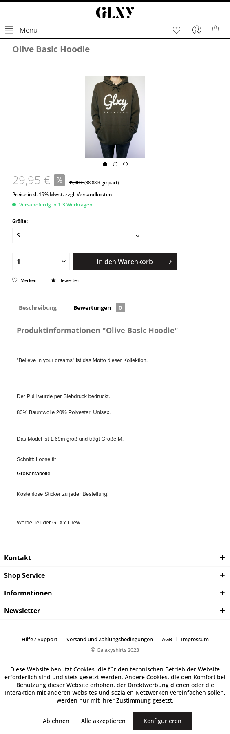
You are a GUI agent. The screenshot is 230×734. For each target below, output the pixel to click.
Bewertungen (99, 307)
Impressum (195, 639)
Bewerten (65, 280)
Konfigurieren (162, 721)
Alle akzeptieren (103, 721)
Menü (21, 28)
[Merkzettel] (177, 30)
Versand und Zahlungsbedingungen (109, 639)
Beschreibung (38, 307)
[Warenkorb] (217, 30)
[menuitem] (21, 30)
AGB (167, 639)
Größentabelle (33, 473)
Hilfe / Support (40, 639)
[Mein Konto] (197, 30)
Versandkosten (94, 194)
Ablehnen (56, 721)
